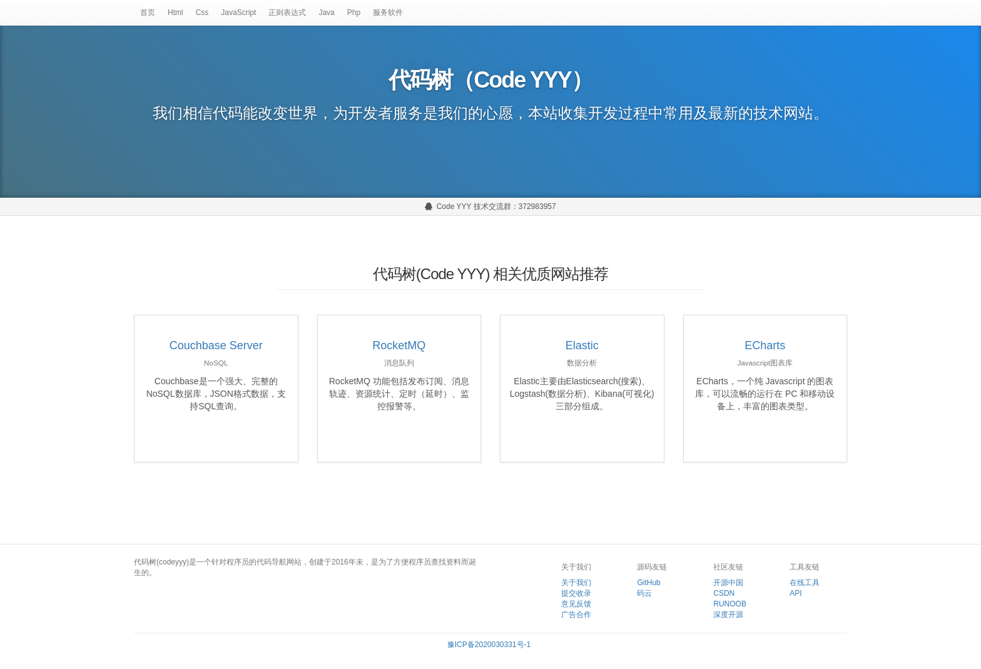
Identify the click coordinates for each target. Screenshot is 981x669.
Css (202, 12)
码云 (644, 593)
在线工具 (805, 582)
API (795, 593)
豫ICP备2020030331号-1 (489, 644)
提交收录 (576, 593)
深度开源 (728, 614)
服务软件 (388, 12)
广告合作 (576, 614)
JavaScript (238, 12)
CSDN (723, 593)
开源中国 (728, 582)
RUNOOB (729, 604)
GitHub (648, 582)
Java (326, 12)
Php (353, 12)
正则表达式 (287, 12)
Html (175, 12)
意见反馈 (576, 604)
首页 (147, 12)
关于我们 (576, 582)
